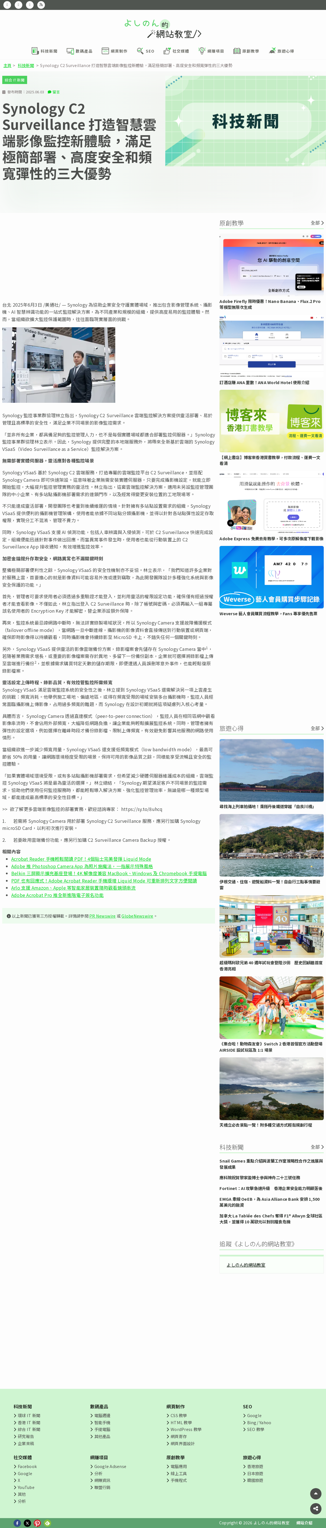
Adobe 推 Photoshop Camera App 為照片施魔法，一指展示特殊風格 (82, 866)
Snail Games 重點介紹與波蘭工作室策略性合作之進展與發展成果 (271, 1164)
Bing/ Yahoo (259, 1422)
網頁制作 (175, 1406)
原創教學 (175, 1457)
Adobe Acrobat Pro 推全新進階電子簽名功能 (57, 895)
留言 (56, 91)
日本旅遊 (255, 1473)
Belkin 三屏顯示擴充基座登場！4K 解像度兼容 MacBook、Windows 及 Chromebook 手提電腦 (109, 873)
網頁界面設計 (183, 1443)
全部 (315, 222)
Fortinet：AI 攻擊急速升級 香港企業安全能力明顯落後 (270, 1188)
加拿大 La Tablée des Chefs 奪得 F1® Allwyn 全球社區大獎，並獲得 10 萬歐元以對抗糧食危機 (270, 1219)
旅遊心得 (252, 1457)
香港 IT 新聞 (29, 1422)
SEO (247, 1406)
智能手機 (102, 1422)
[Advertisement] (108, 257)
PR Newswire (102, 916)
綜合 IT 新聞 (15, 80)
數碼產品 (99, 1406)
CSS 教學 (179, 1415)
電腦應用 (179, 1466)
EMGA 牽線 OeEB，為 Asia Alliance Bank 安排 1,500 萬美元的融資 (269, 1202)
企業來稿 (26, 1443)
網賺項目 (99, 1457)
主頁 (7, 65)
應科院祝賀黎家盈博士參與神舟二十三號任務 (259, 1177)
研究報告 (26, 1436)
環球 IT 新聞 (29, 1415)
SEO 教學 (255, 1429)
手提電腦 (102, 1429)
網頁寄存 (179, 1436)
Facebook (27, 1466)
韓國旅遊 (255, 1480)
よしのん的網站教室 (246, 1265)
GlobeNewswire (137, 916)
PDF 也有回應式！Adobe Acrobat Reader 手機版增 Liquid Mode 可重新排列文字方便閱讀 (104, 880)
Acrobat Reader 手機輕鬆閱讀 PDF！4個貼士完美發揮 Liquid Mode (81, 858)
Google (254, 1415)
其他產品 (102, 1436)
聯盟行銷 (102, 1487)
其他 (22, 1494)
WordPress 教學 (186, 1429)
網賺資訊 (102, 1480)
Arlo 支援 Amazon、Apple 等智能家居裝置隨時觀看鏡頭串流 (73, 887)
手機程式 (179, 1480)
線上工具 (179, 1473)
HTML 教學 (181, 1422)
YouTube (26, 1487)
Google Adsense (110, 1466)
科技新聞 (26, 65)
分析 (22, 1501)
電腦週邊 (102, 1415)
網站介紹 (304, 1522)
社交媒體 (23, 1457)
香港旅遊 (255, 1466)
